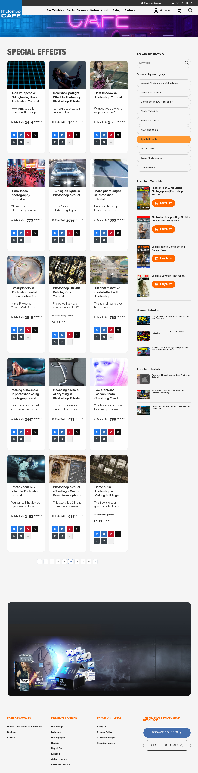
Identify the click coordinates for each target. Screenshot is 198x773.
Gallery (116, 10)
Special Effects (149, 139)
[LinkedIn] (21, 135)
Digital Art (56, 748)
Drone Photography (151, 158)
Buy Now (163, 203)
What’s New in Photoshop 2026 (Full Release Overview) (168, 392)
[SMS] (21, 142)
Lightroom (56, 732)
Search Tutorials (167, 745)
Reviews (94, 10)
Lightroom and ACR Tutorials (157, 102)
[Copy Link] (14, 142)
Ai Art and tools (149, 130)
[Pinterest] (28, 135)
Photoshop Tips (150, 121)
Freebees (130, 10)
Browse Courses (167, 732)
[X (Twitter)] (35, 135)
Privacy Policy (104, 732)
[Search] (187, 63)
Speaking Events (106, 742)
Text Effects (147, 149)
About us (101, 726)
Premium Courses (76, 10)
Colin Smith (19, 122)
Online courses (59, 759)
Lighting (55, 753)
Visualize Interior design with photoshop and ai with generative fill (170, 348)
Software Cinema (60, 764)
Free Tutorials (54, 10)
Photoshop (57, 726)
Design (55, 742)
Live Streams (148, 168)
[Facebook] (14, 135)
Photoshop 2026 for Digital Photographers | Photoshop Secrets (167, 191)
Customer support (106, 737)
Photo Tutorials (149, 111)
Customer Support (151, 3)
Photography (58, 737)
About (104, 10)
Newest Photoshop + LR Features (159, 83)
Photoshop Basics (151, 93)
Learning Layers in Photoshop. (168, 276)
